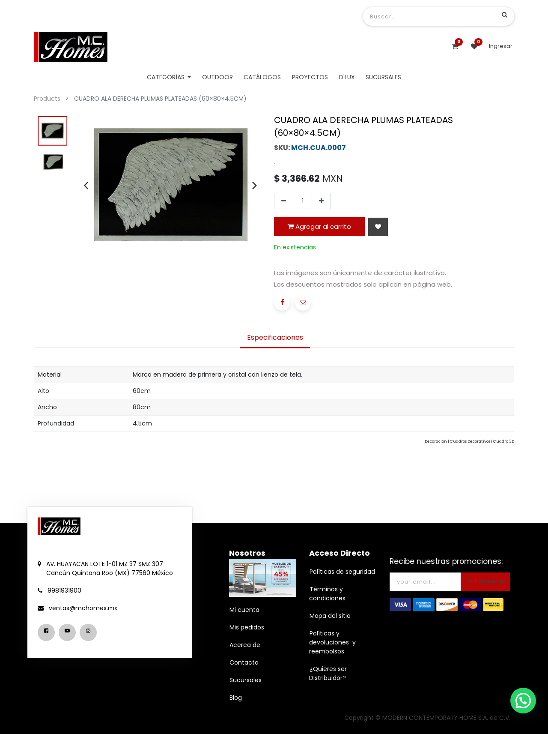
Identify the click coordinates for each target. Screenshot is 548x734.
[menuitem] (217, 77)
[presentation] (85, 185)
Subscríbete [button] (485, 581)
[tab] (275, 338)
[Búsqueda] (504, 14)
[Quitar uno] (283, 201)
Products (47, 98)
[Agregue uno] (321, 201)
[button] (378, 227)
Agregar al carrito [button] (319, 226)
